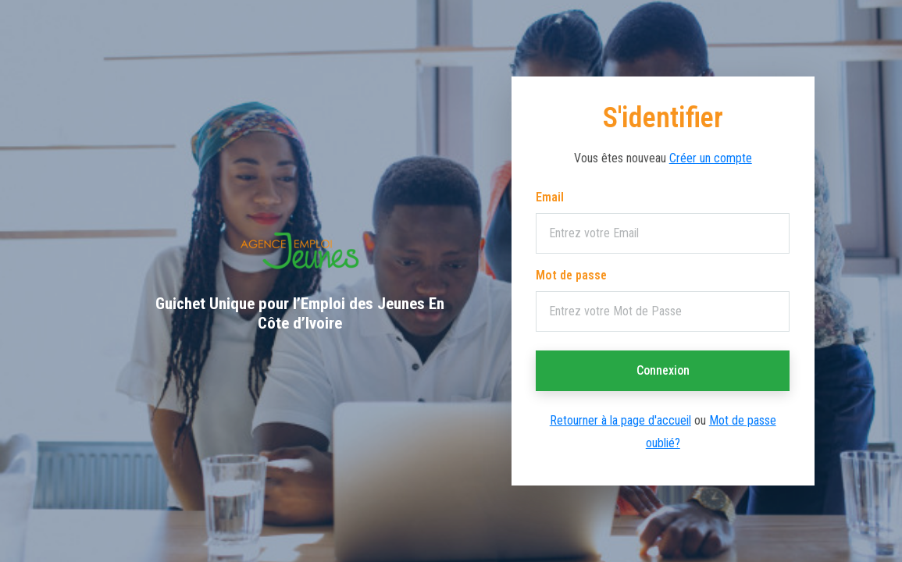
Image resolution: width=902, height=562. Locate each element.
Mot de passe (571, 275)
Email (550, 197)
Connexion (663, 370)
